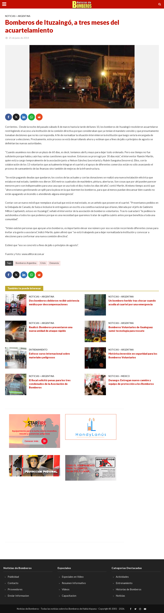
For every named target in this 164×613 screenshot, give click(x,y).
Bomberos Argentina (26, 263)
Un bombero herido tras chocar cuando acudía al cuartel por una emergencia (132, 302)
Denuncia (54, 263)
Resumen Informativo (74, 583)
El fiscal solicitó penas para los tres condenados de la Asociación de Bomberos (50, 384)
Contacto (13, 583)
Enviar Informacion (18, 595)
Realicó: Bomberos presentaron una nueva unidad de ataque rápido (50, 329)
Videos (65, 589)
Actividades (122, 576)
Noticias (10, 16)
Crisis (43, 263)
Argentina (24, 16)
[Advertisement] (34, 508)
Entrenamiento (38, 349)
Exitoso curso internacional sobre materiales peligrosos (49, 355)
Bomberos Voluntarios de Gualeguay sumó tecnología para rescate (130, 329)
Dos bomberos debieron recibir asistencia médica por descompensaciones (54, 302)
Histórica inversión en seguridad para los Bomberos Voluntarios (132, 355)
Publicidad (13, 576)
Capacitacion (69, 595)
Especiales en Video (73, 576)
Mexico (125, 376)
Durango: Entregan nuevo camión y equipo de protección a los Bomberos (131, 382)
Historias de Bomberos (128, 589)
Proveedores (15, 589)
